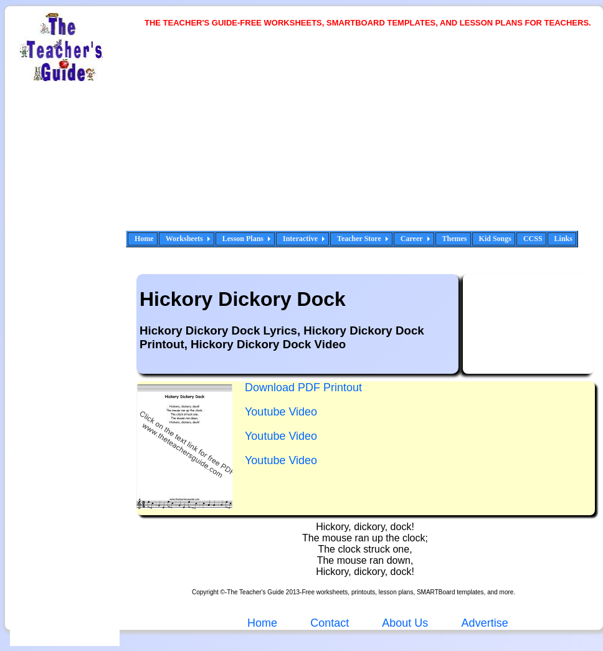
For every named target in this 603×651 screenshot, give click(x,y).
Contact (329, 623)
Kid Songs (495, 238)
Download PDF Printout (303, 387)
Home (144, 238)
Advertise (485, 623)
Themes (454, 238)
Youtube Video (281, 412)
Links (563, 238)
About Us (403, 623)
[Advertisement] (315, 137)
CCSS (533, 238)
